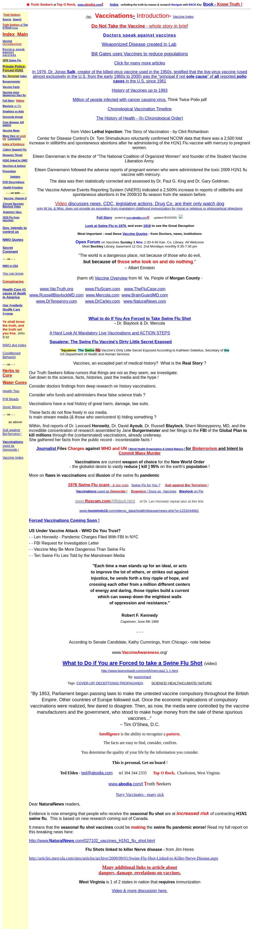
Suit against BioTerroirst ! (12, 432)
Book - (222, 4)
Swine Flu (12, 60)
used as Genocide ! (13, 445)
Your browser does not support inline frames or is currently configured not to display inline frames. (140, 463)
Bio (11, 76)
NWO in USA (10, 266)
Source (7, 19)
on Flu (17, 106)
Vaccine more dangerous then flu (14, 94)
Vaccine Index (13, 457)
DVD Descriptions (13, 182)
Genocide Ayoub (13, 117)
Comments (14, 138)
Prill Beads (11, 399)
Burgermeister (11, 81)
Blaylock (8, 106)
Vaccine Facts (11, 87)
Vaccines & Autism (14, 166)
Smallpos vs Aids (13, 111)
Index (114, 4)
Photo (15, 28)
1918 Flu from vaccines (11, 219)
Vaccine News (11, 130)
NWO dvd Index (14, 345)
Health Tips (11, 391)
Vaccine (12, 42)
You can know (13, 273)
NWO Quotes (13, 240)
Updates (15, 176)
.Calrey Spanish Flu (15, 149)
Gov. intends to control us (15, 230)
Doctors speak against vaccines (14, 52)
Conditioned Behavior (11, 355)
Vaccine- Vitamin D (15, 198)
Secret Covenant (10, 249)
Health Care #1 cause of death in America (14, 293)
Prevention (9, 171)
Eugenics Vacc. (12, 212)
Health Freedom (13, 187)
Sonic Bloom (12, 407)
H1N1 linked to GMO (15, 160)
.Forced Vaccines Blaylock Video (13, 205)
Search (17, 19)
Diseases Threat (12, 155)
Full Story (8, 100)
